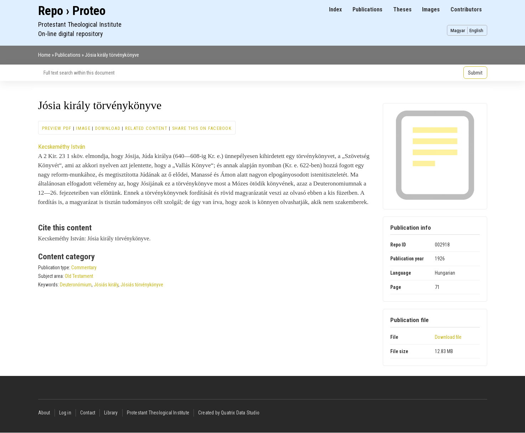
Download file (448, 337)
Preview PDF (57, 128)
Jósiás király (106, 284)
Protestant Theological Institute (158, 413)
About (44, 413)
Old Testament (79, 276)
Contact (87, 413)
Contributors (466, 9)
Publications (367, 9)
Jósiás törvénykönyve (141, 284)
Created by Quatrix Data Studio (228, 413)
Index (335, 9)
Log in (65, 413)
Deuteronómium (76, 284)
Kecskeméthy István (61, 146)
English (476, 30)
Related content (146, 128)
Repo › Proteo (71, 11)
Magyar (458, 30)
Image (83, 128)
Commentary (84, 267)
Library (111, 413)
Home (44, 55)
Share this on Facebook (202, 128)
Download (107, 128)
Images (431, 9)
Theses (402, 9)
